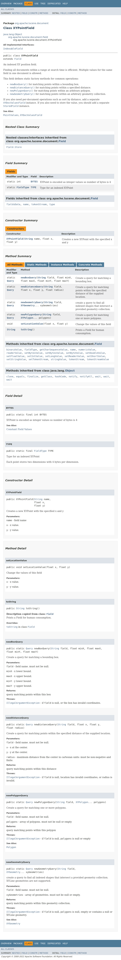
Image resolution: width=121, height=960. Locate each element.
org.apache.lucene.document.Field (28, 37)
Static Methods (37, 264)
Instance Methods (62, 264)
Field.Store (14, 147)
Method (43, 13)
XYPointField (14, 238)
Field (24, 13)
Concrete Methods (90, 264)
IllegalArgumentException (23, 703)
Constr (33, 13)
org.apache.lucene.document (31, 23)
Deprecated (54, 3)
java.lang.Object (12, 34)
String (28, 238)
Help (65, 3)
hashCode (60, 376)
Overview (6, 3)
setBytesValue (33, 353)
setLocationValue (32, 323)
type (52, 204)
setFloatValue (15, 356)
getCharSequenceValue (53, 349)
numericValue (86, 349)
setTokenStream (38, 359)
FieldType (23, 187)
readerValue (14, 353)
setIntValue (34, 356)
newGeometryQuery (32, 302)
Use (36, 3)
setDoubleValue (95, 353)
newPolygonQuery (31, 314)
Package (18, 3)
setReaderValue (74, 356)
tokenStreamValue (98, 359)
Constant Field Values (19, 429)
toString (26, 329)
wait (98, 376)
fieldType (30, 349)
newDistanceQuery (32, 286)
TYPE (33, 187)
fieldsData (13, 204)
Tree (43, 3)
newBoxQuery (28, 277)
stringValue (58, 359)
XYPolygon (27, 317)
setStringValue (16, 359)
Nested (16, 13)
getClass (46, 376)
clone (9, 376)
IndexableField (13, 48)
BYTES (34, 181)
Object (70, 370)
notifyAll (86, 376)
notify (73, 376)
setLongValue (53, 356)
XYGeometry (28, 305)
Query (10, 281)
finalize (32, 376)
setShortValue (96, 356)
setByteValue (74, 353)
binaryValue (14, 349)
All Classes (7, 9)
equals (20, 376)
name (26, 204)
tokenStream (39, 204)
